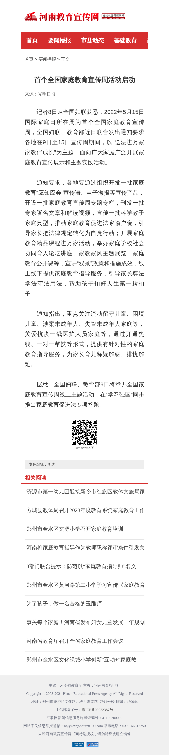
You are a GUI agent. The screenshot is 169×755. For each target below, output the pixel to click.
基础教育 (125, 40)
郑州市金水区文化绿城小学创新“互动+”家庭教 (81, 660)
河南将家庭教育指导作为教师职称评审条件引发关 (85, 548)
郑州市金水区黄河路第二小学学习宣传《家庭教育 (85, 585)
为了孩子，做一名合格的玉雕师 (64, 604)
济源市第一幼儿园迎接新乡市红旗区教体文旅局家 (85, 492)
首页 (32, 40)
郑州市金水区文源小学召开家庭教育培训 (74, 529)
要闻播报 (59, 40)
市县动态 (92, 40)
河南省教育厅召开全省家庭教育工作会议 (74, 641)
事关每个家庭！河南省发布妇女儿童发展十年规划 (85, 622)
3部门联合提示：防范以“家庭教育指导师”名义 (81, 566)
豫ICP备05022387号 (97, 710)
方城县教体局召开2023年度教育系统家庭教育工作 (85, 510)
